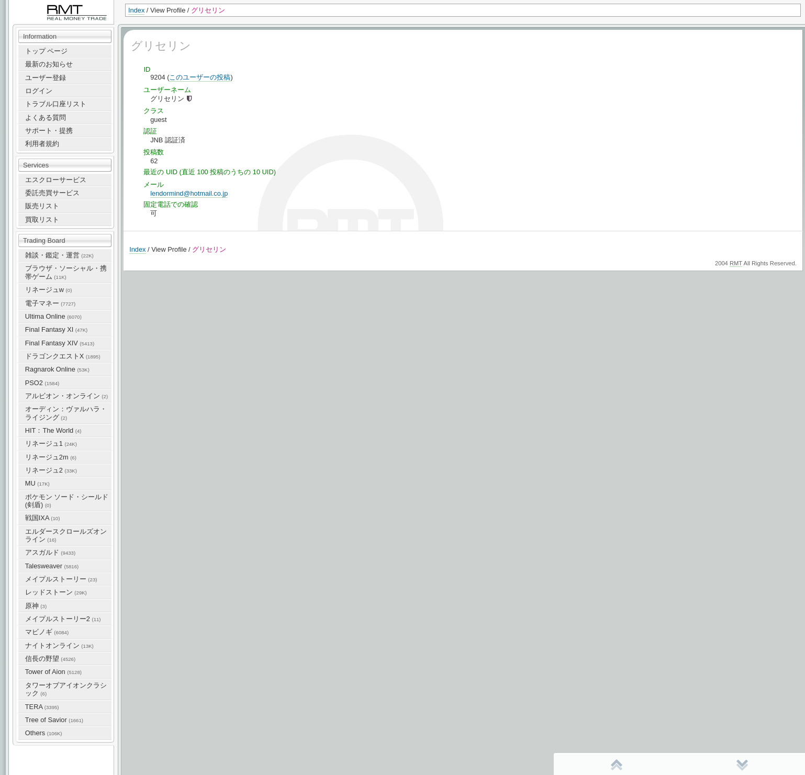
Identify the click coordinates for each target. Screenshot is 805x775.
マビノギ (47, 632)
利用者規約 (42, 144)
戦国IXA (42, 518)
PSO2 (42, 383)
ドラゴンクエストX (62, 356)
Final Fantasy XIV (59, 343)
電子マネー (50, 303)
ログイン (38, 91)
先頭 (616, 764)
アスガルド (50, 552)
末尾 (742, 764)
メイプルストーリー (61, 579)
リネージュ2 (51, 470)
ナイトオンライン (59, 645)
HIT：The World (53, 430)
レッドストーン (56, 592)
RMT (736, 263)
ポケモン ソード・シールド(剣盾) (67, 501)
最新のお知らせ (49, 64)
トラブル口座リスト (55, 104)
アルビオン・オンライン (66, 396)
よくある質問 (45, 117)
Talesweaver (52, 566)
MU (37, 483)
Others (43, 733)
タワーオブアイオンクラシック (66, 689)
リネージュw (48, 290)
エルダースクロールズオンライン (66, 535)
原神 (36, 606)
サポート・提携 (49, 130)
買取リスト (42, 219)
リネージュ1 (51, 443)
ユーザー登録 (45, 78)
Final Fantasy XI (56, 329)
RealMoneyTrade (34, 5)
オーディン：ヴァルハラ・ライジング (66, 413)
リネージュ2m (50, 457)
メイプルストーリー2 (63, 619)
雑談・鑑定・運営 (59, 255)
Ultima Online (53, 316)
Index (136, 10)
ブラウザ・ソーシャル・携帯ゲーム (66, 272)
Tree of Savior (54, 720)
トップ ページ (46, 51)
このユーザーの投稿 (199, 77)
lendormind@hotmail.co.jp (189, 193)
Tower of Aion (53, 672)
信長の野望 (50, 658)
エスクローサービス (55, 180)
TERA (42, 707)
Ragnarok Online (57, 369)
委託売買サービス (52, 193)
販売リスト (42, 206)
